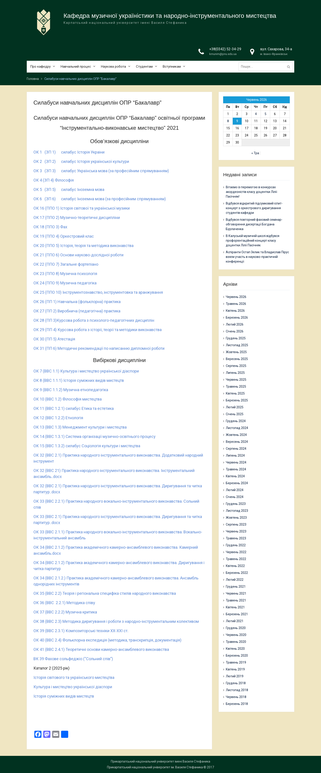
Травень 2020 (236, 641)
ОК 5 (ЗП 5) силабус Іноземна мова (68, 189)
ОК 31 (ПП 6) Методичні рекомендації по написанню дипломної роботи (99, 348)
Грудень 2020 (236, 628)
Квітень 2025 (235, 393)
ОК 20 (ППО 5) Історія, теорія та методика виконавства (83, 245)
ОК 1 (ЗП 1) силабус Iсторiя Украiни (69, 152)
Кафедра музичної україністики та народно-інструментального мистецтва (170, 15)
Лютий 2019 (234, 676)
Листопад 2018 (237, 690)
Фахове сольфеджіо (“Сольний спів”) (79, 658)
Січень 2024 (234, 497)
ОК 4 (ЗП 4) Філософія (53, 180)
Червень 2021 (236, 593)
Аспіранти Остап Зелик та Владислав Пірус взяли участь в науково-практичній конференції (257, 256)
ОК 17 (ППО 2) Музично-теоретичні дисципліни (76, 217)
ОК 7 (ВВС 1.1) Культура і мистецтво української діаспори (86, 371)
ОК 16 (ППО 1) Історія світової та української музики (81, 208)
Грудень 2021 (236, 586)
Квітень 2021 (235, 607)
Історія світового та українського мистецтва (73, 677)
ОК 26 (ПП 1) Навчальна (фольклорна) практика (77, 301)
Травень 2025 (236, 386)
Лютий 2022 (234, 579)
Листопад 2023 (237, 510)
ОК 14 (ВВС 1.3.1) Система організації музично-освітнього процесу (94, 436)
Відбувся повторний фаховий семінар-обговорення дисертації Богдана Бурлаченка (254, 224)
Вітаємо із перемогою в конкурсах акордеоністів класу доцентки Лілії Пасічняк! (251, 191)
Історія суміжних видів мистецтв (63, 696)
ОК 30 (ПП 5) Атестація (54, 339)
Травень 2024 (236, 469)
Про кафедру (40, 67)
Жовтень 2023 (236, 517)
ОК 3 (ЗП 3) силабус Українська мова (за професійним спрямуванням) (101, 170)
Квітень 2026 (235, 310)
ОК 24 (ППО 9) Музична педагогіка (65, 283)
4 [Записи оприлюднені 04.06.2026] (256, 114)
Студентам (144, 67)
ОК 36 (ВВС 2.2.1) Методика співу (64, 602)
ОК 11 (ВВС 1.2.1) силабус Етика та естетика (73, 408)
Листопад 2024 (237, 428)
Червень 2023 (236, 531)
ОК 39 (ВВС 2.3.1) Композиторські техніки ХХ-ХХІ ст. (80, 630)
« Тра (255, 153)
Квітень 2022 (235, 566)
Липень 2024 (235, 455)
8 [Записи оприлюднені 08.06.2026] (228, 121)
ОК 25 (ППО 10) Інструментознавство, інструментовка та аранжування (98, 292)
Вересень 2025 (237, 359)
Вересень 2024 (237, 441)
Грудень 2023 (236, 504)
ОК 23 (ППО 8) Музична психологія (65, 273)
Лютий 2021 (234, 621)
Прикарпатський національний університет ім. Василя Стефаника (155, 767)
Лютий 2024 (234, 490)
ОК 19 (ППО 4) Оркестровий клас (63, 236)
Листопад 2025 (237, 345)
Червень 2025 (236, 379)
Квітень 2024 (235, 476)
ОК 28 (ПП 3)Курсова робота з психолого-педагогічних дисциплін (93, 320)
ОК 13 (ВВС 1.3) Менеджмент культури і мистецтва (80, 427)
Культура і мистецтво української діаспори (72, 686)
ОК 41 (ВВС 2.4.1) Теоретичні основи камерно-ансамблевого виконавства (101, 649)
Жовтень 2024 (236, 435)
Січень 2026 (234, 331)
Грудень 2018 (236, 683)
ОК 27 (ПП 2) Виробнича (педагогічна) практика (76, 311)
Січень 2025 (234, 414)
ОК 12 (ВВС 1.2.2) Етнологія (58, 417)
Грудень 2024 (236, 421)
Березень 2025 (237, 400)
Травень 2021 (236, 600)
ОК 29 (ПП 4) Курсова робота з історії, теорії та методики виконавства (97, 329)
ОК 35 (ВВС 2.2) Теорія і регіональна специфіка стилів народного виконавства (104, 593)
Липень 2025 (235, 372)
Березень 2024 (237, 483)
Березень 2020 (237, 655)
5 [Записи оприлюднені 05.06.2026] (265, 114)
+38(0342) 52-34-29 (225, 49)
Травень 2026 (236, 304)
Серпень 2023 (236, 524)
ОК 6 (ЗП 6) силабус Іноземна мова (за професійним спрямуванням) (99, 198)
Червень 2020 (236, 635)
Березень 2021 (237, 614)
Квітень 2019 (235, 669)
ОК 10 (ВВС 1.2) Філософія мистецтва (67, 399)
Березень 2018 (237, 704)
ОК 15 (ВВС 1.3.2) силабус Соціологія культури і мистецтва (86, 445)
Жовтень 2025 (236, 352)
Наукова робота (113, 67)
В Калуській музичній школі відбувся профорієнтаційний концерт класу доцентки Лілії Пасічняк (252, 240)
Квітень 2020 (235, 648)
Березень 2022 (237, 573)
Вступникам (172, 67)
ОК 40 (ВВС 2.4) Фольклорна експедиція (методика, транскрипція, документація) (107, 640)
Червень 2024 (236, 462)
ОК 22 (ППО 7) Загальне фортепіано (65, 264)
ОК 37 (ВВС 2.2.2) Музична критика (65, 612)
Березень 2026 (237, 317)
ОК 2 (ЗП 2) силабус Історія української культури (81, 161)
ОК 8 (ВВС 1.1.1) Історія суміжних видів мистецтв (78, 380)
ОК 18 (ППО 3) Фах (50, 227)
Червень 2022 (236, 552)
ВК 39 (39, 658)
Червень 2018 (236, 697)
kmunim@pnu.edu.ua (223, 54)
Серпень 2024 (236, 448)
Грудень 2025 (236, 338)
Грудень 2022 (236, 545)
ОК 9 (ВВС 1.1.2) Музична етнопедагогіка (70, 389)
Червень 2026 (236, 297)
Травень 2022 (236, 559)
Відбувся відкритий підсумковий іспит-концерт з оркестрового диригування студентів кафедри (254, 208)
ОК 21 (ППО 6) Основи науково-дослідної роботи (78, 255)
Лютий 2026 (234, 324)
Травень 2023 (236, 538)
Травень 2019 (236, 662)
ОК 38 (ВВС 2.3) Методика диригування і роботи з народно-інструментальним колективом (116, 621)
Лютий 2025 (234, 407)
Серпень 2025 (236, 366)
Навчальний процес (76, 67)
